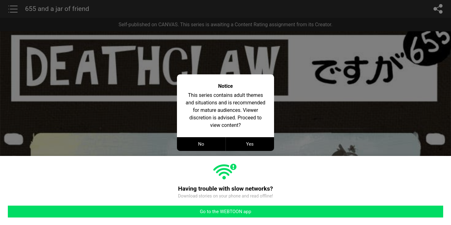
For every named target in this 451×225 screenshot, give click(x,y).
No (201, 144)
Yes (250, 144)
